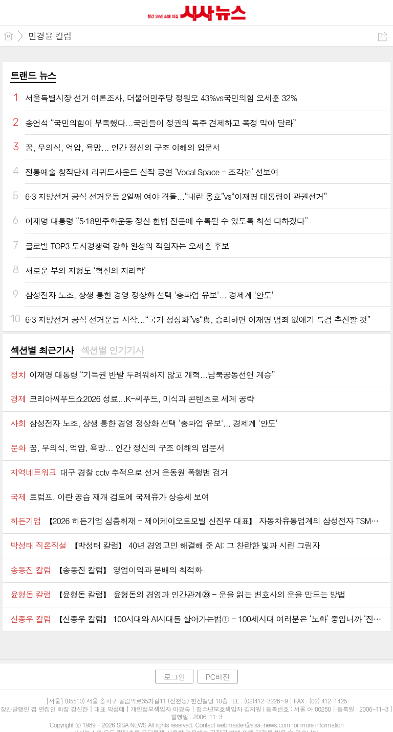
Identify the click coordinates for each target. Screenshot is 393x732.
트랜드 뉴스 (33, 75)
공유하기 (382, 36)
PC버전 (218, 676)
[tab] (42, 351)
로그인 (174, 676)
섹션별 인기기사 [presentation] (111, 350)
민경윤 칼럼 (50, 36)
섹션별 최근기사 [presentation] (41, 350)
